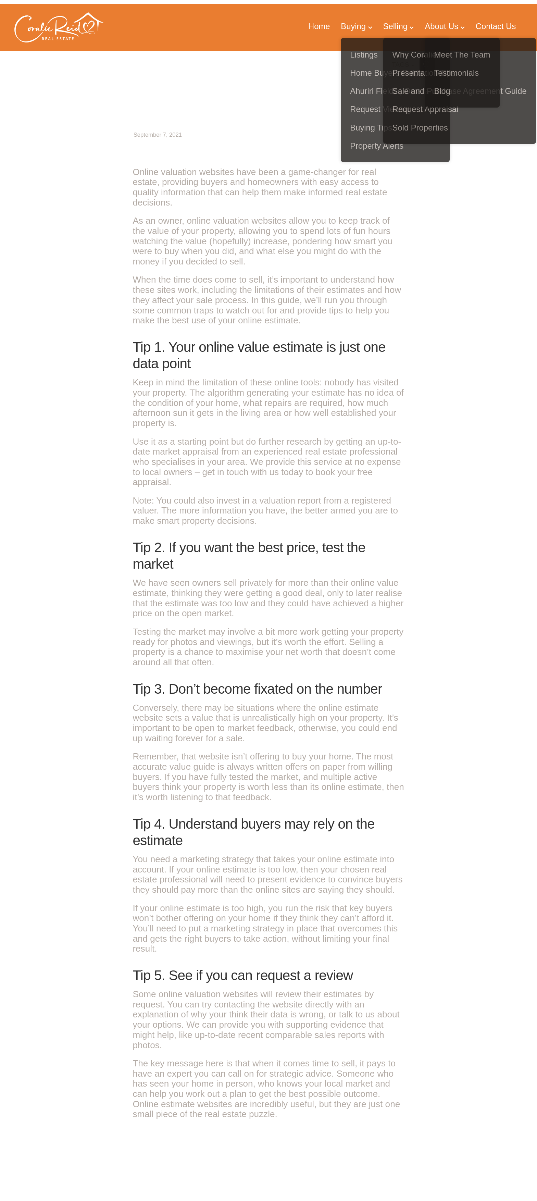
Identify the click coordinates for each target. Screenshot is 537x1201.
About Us (444, 26)
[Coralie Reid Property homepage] (65, 27)
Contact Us (496, 26)
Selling (398, 26)
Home (319, 26)
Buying (356, 26)
